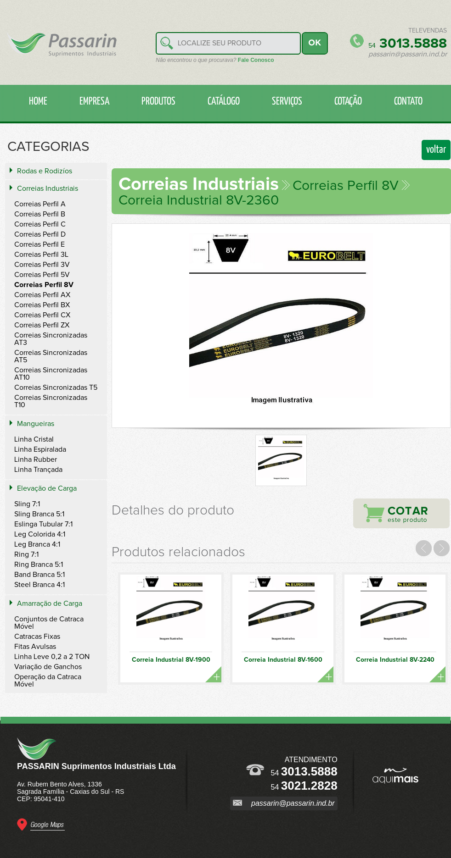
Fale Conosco (256, 60)
